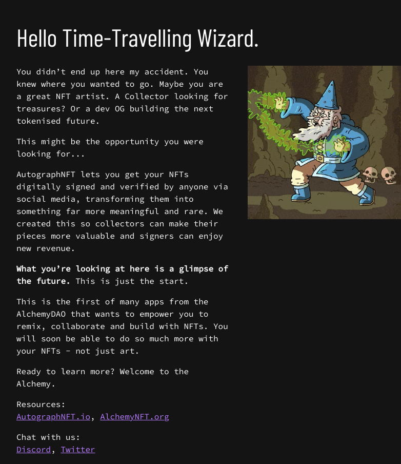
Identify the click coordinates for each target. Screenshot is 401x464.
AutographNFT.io (53, 417)
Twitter (78, 449)
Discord (33, 449)
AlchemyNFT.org (134, 417)
